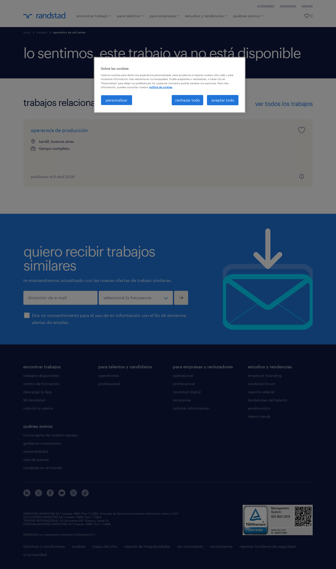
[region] (169, 85)
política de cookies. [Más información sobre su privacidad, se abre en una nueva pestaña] (161, 87)
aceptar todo (222, 100)
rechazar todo (187, 100)
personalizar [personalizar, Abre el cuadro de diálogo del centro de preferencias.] (116, 100)
